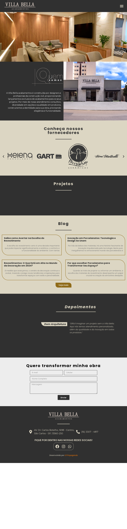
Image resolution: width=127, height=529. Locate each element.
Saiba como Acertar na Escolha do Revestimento (24, 239)
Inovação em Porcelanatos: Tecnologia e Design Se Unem (91, 239)
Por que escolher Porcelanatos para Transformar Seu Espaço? (88, 264)
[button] (122, 6)
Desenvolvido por (63, 455)
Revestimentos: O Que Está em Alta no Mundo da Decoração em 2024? (30, 264)
